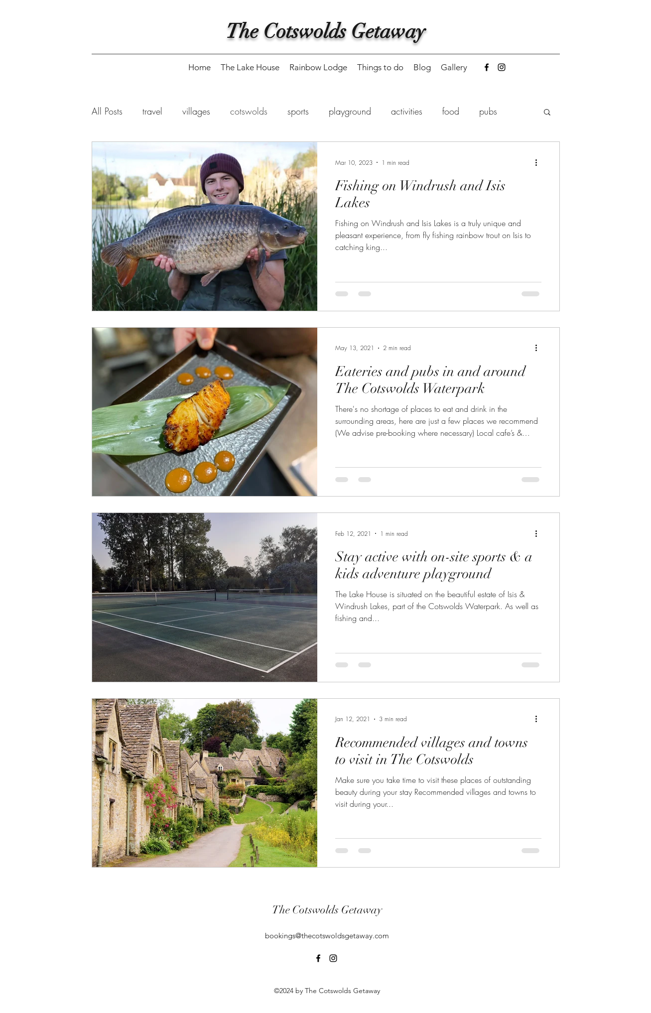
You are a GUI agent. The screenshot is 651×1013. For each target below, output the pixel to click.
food (450, 111)
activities (406, 111)
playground (350, 111)
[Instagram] (502, 67)
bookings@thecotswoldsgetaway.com (327, 935)
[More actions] (540, 162)
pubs (488, 111)
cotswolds (248, 111)
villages (196, 111)
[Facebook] (487, 67)
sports (298, 111)
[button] (547, 113)
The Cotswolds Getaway (325, 31)
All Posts (107, 111)
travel (152, 111)
